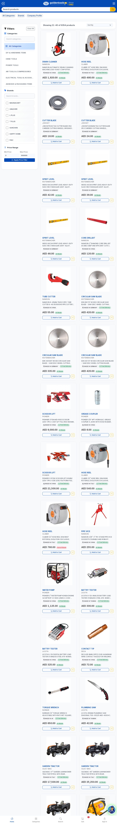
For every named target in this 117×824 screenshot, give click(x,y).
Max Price (24, 152)
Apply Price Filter (20, 160)
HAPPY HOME (15, 134)
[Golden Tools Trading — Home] (58, 3)
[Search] (56, 9)
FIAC (11, 140)
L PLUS (12, 115)
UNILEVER (13, 109)
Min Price (7, 152)
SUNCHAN (14, 128)
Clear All (30, 29)
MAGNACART (15, 103)
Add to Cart (56, 83)
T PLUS (12, 121)
